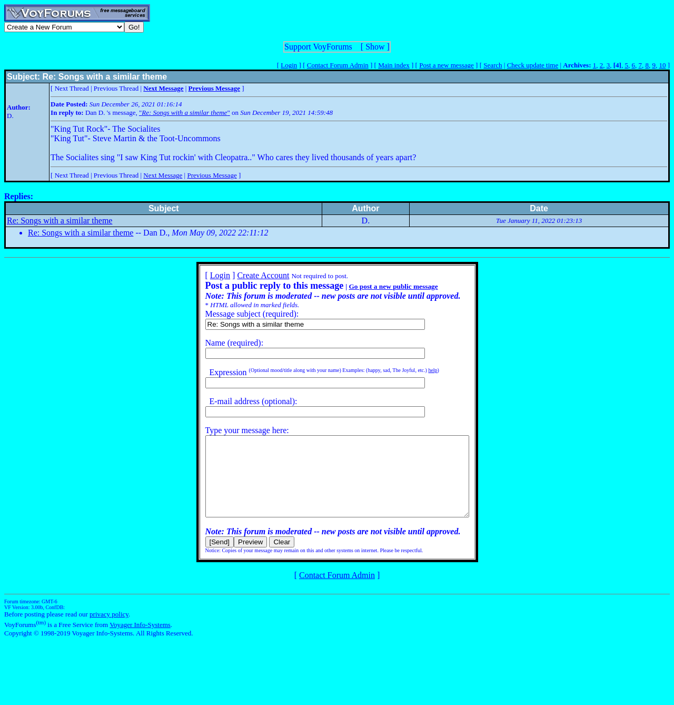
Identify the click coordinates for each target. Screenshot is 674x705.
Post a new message (446, 65)
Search (492, 65)
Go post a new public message (377, 286)
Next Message (162, 175)
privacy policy (109, 630)
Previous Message (211, 175)
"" (184, 112)
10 (662, 65)
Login (289, 65)
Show (374, 46)
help (416, 370)
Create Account (247, 275)
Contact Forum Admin (338, 65)
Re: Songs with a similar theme (59, 220)
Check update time (532, 65)
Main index (394, 65)
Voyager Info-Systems (140, 640)
